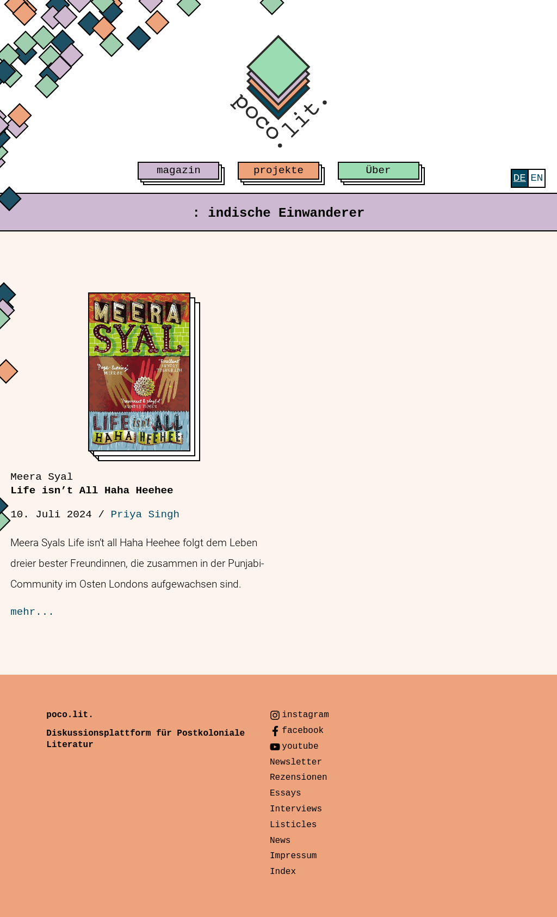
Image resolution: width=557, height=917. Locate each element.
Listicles (293, 825)
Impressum (293, 856)
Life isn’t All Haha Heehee (91, 484)
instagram (305, 715)
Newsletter (296, 762)
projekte (278, 170)
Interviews (296, 809)
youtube (300, 746)
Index (283, 872)
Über (378, 170)
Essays (285, 793)
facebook (303, 731)
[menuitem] (520, 178)
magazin (179, 170)
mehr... (32, 612)
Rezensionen (298, 777)
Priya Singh (145, 515)
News (280, 841)
